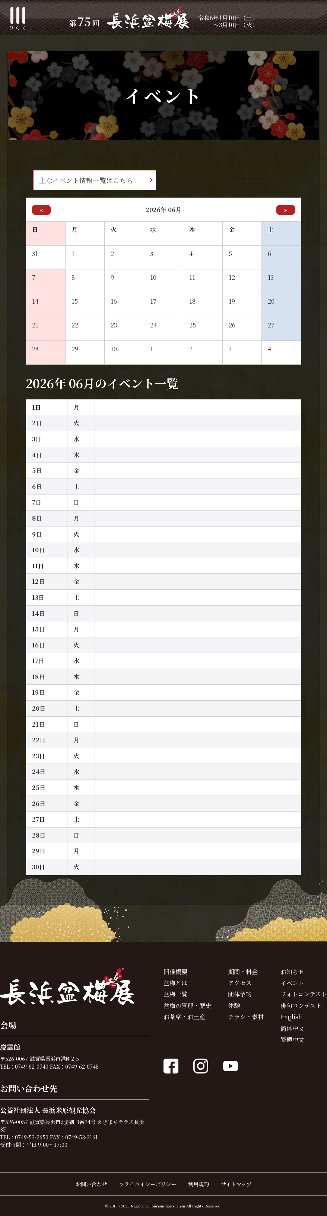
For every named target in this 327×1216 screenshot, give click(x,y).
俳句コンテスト (301, 1005)
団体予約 (240, 994)
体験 (234, 1005)
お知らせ (292, 971)
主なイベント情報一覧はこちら (86, 180)
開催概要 (175, 971)
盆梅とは (175, 983)
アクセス (240, 983)
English (291, 1016)
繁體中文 (292, 1039)
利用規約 (198, 1184)
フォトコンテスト (303, 994)
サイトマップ (236, 1184)
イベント (292, 983)
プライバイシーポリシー (147, 1184)
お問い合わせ (91, 1184)
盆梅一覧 (175, 994)
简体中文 (292, 1028)
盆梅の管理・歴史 (187, 1005)
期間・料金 (243, 971)
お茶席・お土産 (184, 1016)
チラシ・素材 (246, 1016)
